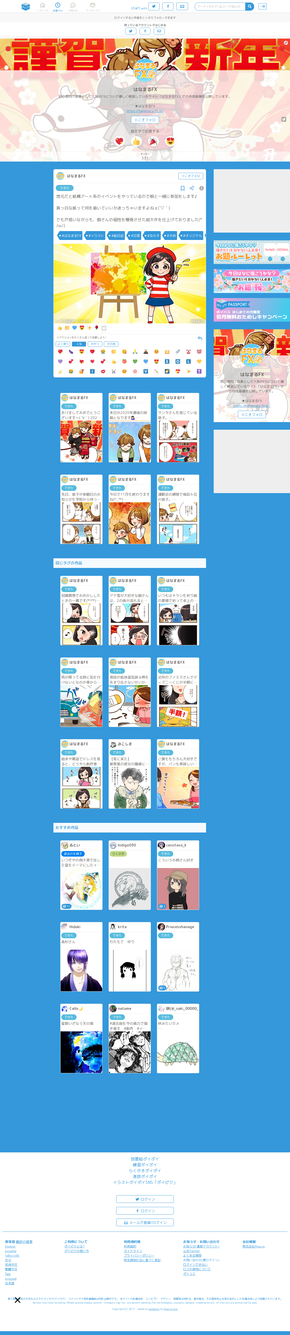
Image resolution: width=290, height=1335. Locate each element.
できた (65, 188)
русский (11, 1278)
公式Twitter (191, 1251)
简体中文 (11, 1264)
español (10, 1251)
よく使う (63, 344)
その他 (111, 344)
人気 (79, 344)
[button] (18, 1300)
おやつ (95, 344)
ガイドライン (133, 1251)
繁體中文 (11, 1269)
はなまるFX (145, 89)
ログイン (145, 1199)
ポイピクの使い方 (76, 1251)
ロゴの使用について (197, 1269)
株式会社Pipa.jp (253, 1246)
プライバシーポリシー (139, 1255)
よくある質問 (192, 1255)
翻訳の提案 (24, 1241)
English (10, 1246)
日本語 (9, 1283)
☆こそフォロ (145, 119)
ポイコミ (189, 1274)
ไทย (7, 1274)
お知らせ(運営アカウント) (201, 1246)
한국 (8, 1260)
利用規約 (130, 1246)
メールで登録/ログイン (145, 1222)
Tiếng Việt (12, 1255)
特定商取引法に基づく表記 (142, 1260)
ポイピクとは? (74, 1246)
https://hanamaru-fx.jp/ (145, 111)
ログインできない (195, 1264)
